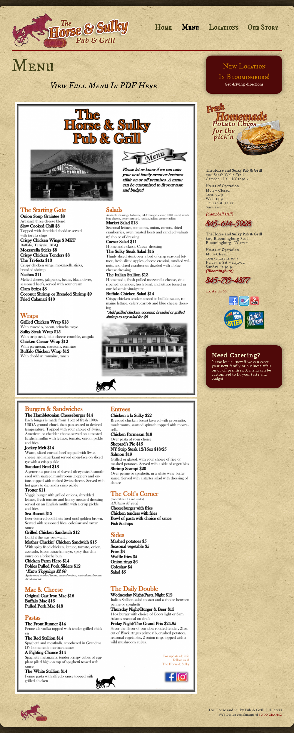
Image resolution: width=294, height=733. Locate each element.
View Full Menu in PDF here (103, 86)
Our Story (263, 27)
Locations (223, 27)
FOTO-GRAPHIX (270, 715)
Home (163, 27)
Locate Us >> (216, 291)
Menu (190, 27)
